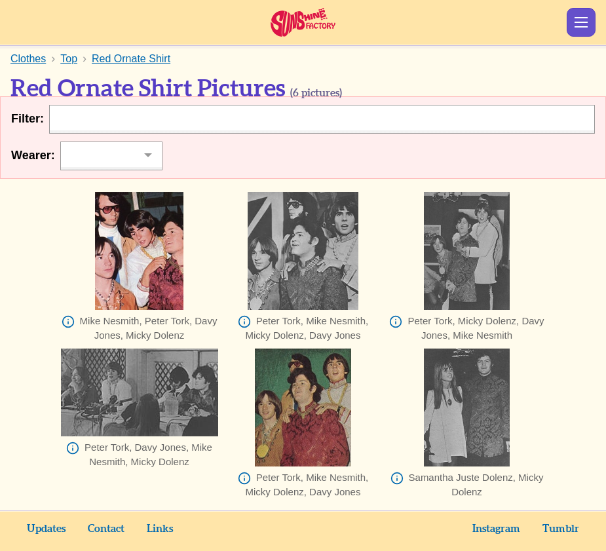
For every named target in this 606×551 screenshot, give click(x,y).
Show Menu (581, 22)
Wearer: (33, 155)
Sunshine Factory (303, 22)
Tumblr (560, 528)
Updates (46, 528)
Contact (106, 528)
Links (160, 528)
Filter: (27, 118)
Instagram (496, 528)
